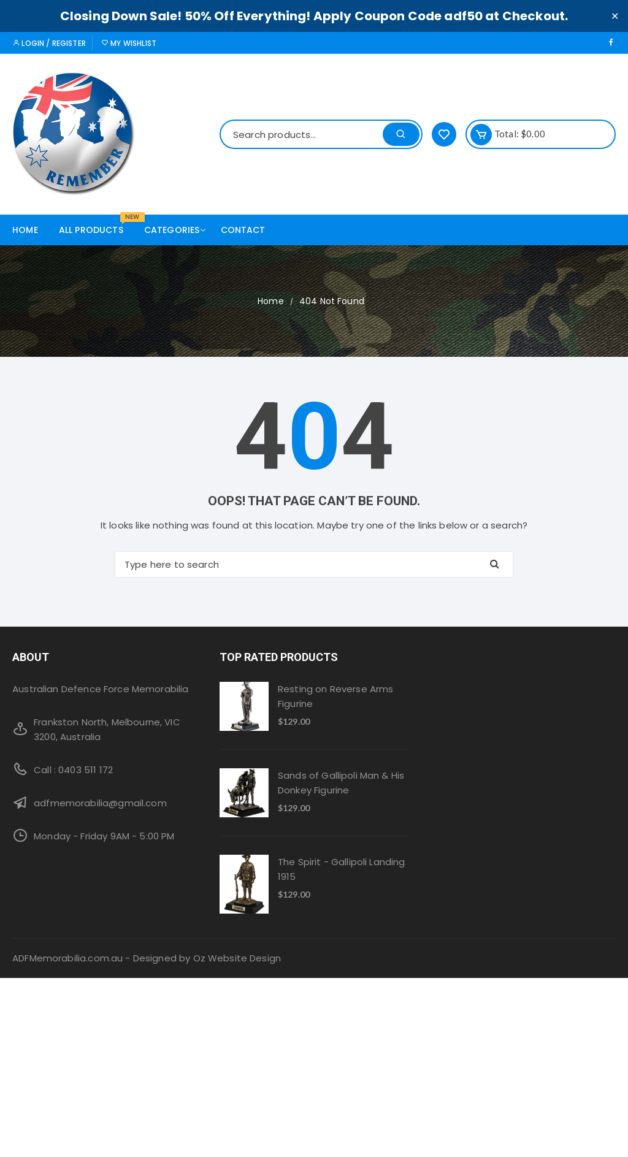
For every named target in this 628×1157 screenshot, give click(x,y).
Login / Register (49, 43)
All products (95, 225)
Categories (176, 230)
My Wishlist (128, 43)
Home (25, 230)
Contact (243, 230)
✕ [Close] (615, 16)
